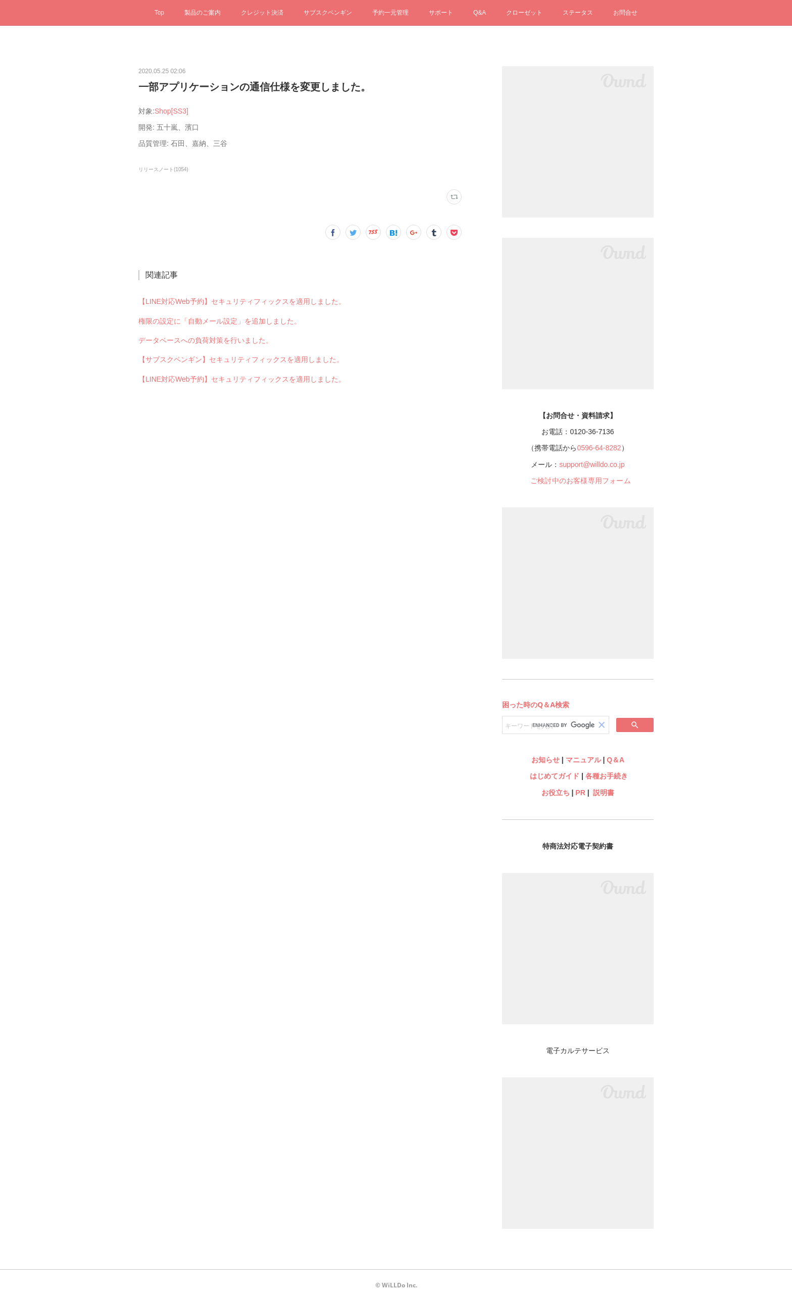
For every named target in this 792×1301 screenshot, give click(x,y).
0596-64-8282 (599, 448)
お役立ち (555, 793)
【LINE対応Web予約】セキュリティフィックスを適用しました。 (241, 301)
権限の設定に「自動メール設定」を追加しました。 (219, 321)
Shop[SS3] (171, 111)
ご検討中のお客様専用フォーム (580, 481)
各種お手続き (606, 776)
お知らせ (545, 760)
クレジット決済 (262, 12)
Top (159, 12)
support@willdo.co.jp (591, 464)
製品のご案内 (202, 12)
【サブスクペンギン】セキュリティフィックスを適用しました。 (240, 359)
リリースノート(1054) (163, 169)
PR (580, 793)
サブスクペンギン (328, 12)
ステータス (578, 12)
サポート (441, 12)
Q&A (479, 12)
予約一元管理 (390, 12)
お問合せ (625, 12)
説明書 (603, 793)
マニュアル (583, 760)
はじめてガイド (553, 776)
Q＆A (615, 760)
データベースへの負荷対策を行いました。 (205, 340)
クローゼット (524, 12)
